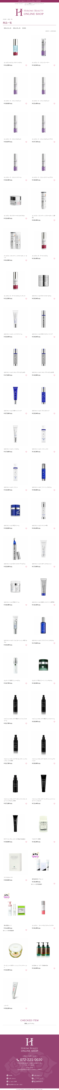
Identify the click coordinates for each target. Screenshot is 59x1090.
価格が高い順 (16, 28)
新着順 (24, 28)
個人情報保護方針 (38, 1081)
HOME (4, 19)
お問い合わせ (12, 1078)
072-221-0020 (31, 1060)
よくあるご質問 (13, 1081)
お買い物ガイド (38, 1075)
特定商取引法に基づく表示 (15, 1084)
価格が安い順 (7, 28)
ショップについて (38, 1078)
